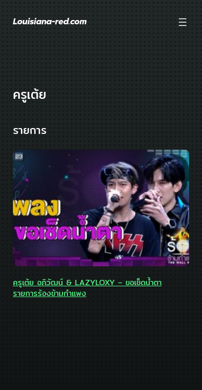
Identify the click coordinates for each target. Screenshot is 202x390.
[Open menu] (182, 22)
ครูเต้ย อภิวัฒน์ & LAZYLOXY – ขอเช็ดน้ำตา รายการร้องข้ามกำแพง (87, 288)
